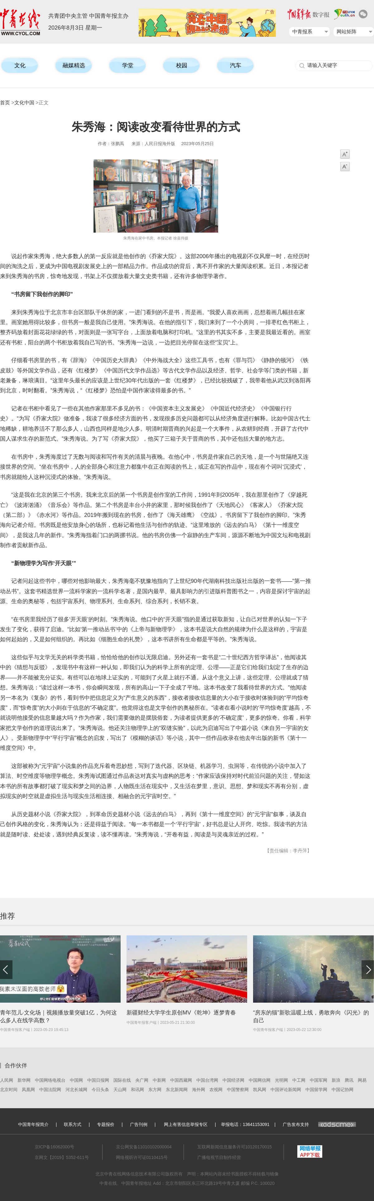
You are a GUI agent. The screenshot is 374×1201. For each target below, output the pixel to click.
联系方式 (72, 1124)
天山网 (120, 1089)
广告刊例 (138, 1124)
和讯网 (137, 1089)
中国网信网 (260, 1080)
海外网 (198, 1089)
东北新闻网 (177, 1089)
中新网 (159, 1080)
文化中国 (24, 102)
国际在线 (122, 1080)
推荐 (7, 916)
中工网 (298, 1080)
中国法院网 (50, 1089)
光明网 (281, 1080)
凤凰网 (28, 1089)
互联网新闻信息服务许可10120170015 (234, 1146)
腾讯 (349, 1080)
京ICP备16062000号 (54, 1146)
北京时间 (8, 1089)
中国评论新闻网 (286, 1089)
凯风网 (259, 1089)
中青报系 (302, 31)
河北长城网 (76, 1089)
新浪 (336, 1080)
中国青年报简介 (33, 1124)
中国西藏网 (181, 1080)
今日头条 (100, 1089)
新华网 (24, 1080)
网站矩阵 (347, 31)
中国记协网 (342, 1089)
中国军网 (318, 1080)
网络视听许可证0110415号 (142, 1157)
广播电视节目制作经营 (219, 1157)
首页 (5, 102)
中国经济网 (233, 1080)
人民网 (6, 1080)
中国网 (76, 1080)
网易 (362, 1080)
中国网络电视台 (50, 1080)
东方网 (154, 1089)
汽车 (235, 65)
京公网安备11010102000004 (144, 1146)
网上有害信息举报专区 (186, 1124)
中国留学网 (316, 1089)
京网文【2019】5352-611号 (62, 1157)
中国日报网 (98, 1080)
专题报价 (105, 1124)
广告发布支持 (319, 1124)
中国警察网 (238, 1089)
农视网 (216, 1089)
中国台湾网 (207, 1080)
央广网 (141, 1080)
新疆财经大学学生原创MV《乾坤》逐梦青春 (181, 1013)
